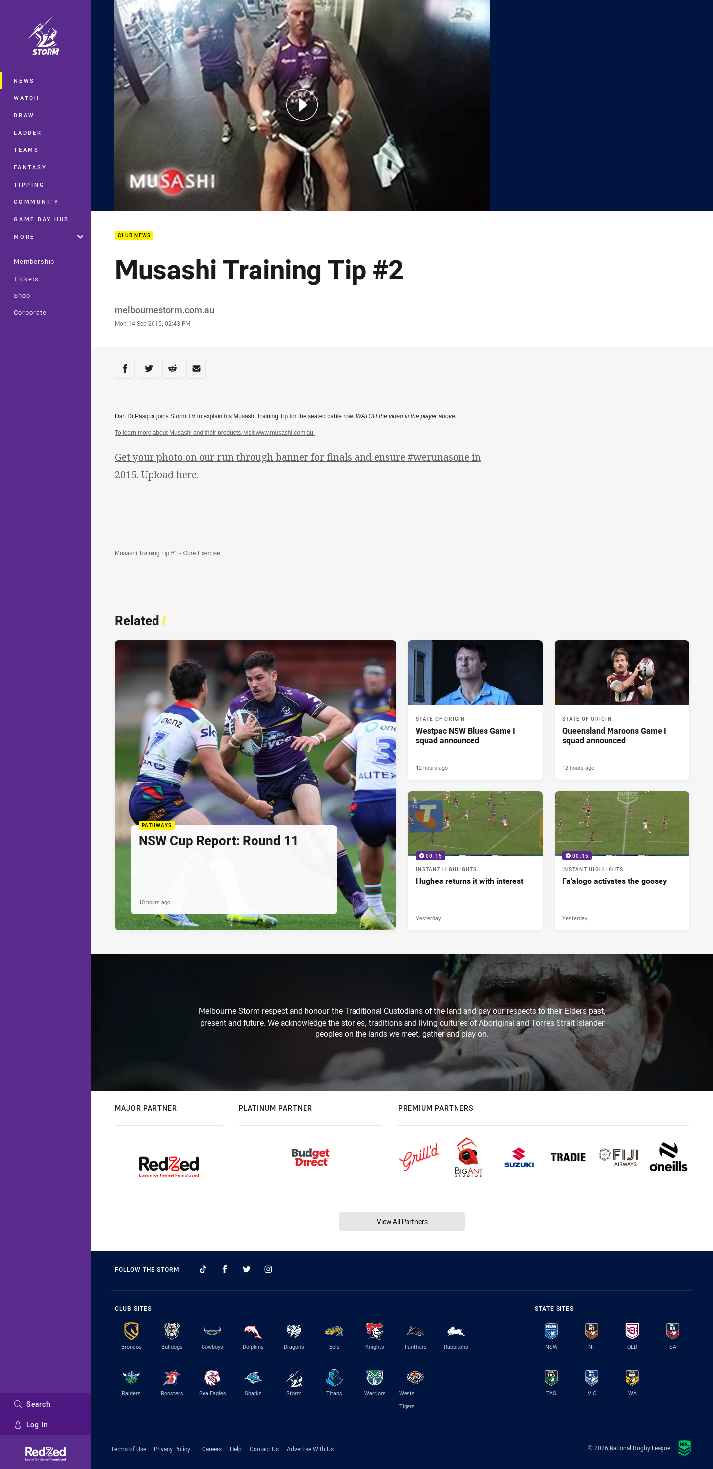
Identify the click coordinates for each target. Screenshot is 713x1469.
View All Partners (402, 1221)
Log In (31, 1424)
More (48, 236)
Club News (134, 235)
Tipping (29, 184)
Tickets (26, 278)
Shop (22, 295)
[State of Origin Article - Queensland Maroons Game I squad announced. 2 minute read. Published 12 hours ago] (622, 710)
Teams (26, 149)
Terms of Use (128, 1449)
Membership (34, 261)
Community (36, 201)
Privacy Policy (172, 1449)
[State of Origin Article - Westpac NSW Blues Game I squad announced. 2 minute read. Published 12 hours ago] (475, 710)
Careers (212, 1449)
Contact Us (264, 1449)
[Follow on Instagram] (268, 1269)
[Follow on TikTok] (203, 1269)
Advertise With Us (310, 1449)
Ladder (28, 132)
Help (236, 1449)
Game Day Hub (41, 219)
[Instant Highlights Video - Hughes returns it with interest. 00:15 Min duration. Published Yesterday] (475, 860)
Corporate (30, 312)
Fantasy (30, 167)
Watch (27, 97)
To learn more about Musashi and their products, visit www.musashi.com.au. (215, 432)
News (24, 80)
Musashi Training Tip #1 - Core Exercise (167, 553)
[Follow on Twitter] (247, 1269)
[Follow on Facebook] (225, 1269)
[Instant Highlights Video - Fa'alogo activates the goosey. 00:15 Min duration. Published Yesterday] (622, 860)
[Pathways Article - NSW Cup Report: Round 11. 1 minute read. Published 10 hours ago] (255, 785)
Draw (24, 115)
